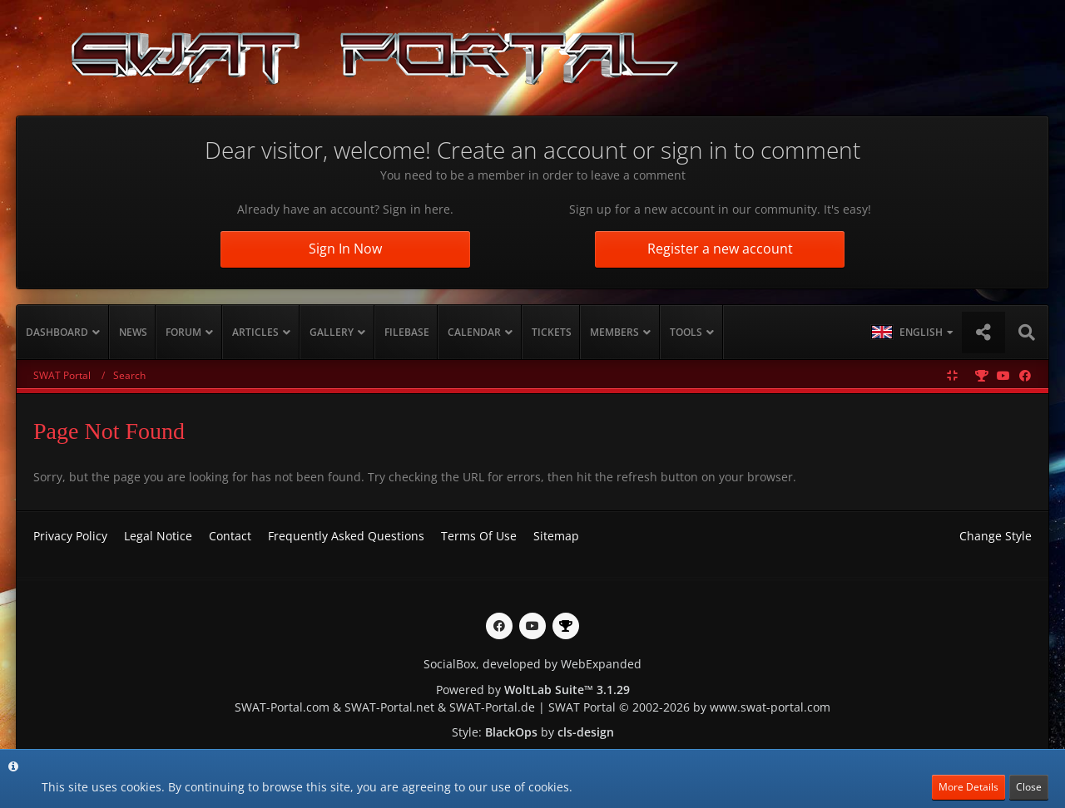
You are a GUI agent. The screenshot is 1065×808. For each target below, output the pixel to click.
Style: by (533, 732)
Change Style (995, 536)
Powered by (533, 689)
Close (1029, 787)
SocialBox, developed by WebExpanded (532, 664)
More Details (968, 787)
